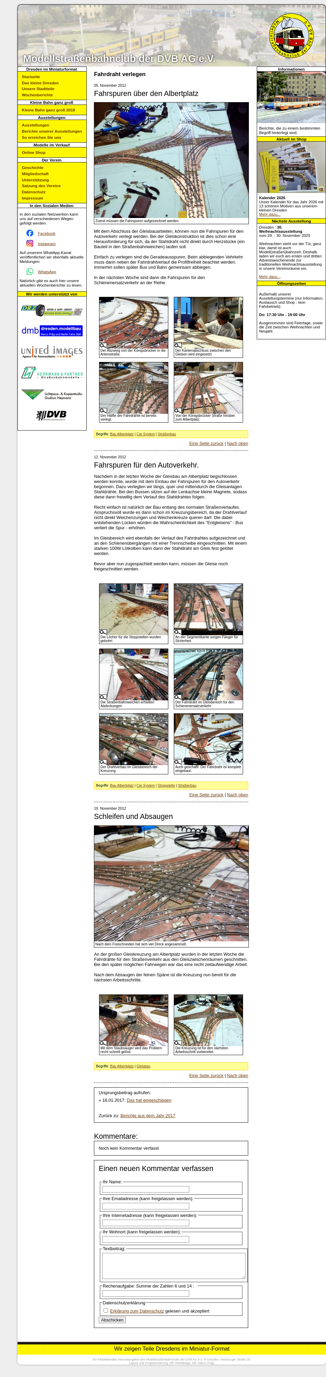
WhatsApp (47, 271)
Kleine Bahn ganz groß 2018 (48, 110)
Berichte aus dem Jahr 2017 (147, 1115)
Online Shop (33, 152)
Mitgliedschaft (35, 173)
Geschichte (33, 167)
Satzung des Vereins (41, 185)
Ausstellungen (35, 125)
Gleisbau (143, 1066)
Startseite (31, 76)
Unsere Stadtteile (38, 88)
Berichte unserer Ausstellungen (52, 131)
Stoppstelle (166, 785)
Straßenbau (167, 434)
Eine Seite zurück (206, 443)
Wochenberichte (37, 95)
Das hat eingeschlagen (149, 1100)
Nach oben (237, 443)
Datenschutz (34, 192)
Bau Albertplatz (122, 434)
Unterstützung (35, 180)
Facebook (46, 233)
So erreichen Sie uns (41, 137)
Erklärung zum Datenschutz (137, 1316)
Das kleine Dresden (40, 83)
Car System (145, 434)
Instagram (47, 243)
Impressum (32, 198)
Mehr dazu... (270, 214)
